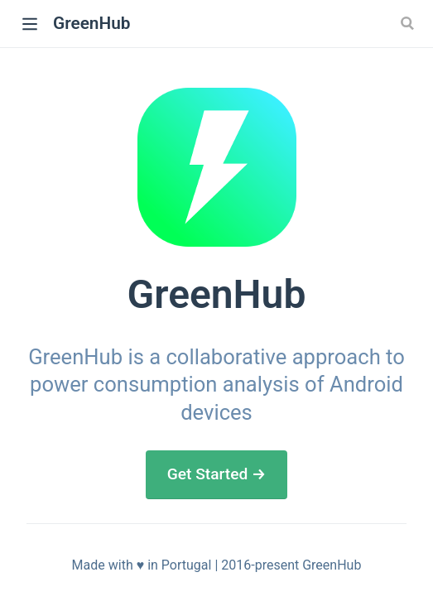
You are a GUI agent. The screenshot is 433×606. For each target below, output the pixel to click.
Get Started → (217, 473)
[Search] (409, 23)
